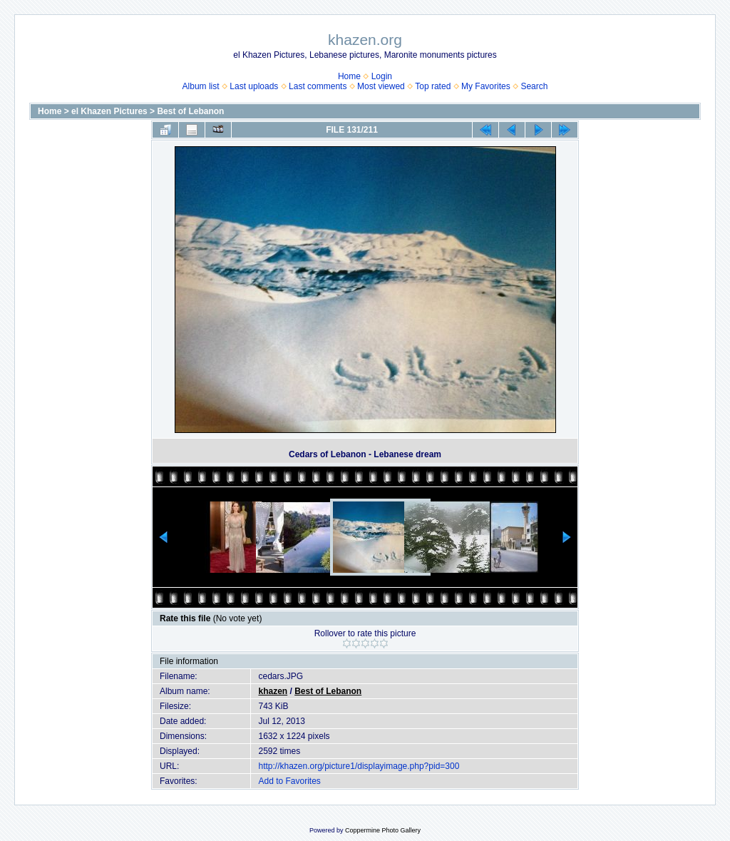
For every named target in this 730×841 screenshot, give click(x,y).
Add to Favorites (289, 781)
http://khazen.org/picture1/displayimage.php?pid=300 (358, 766)
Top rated (433, 86)
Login (381, 76)
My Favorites (485, 86)
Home (349, 76)
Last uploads (254, 86)
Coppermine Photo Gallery (383, 830)
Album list (201, 86)
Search (534, 86)
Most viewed (381, 86)
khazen (272, 691)
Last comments (317, 86)
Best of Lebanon (190, 111)
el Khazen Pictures (109, 111)
